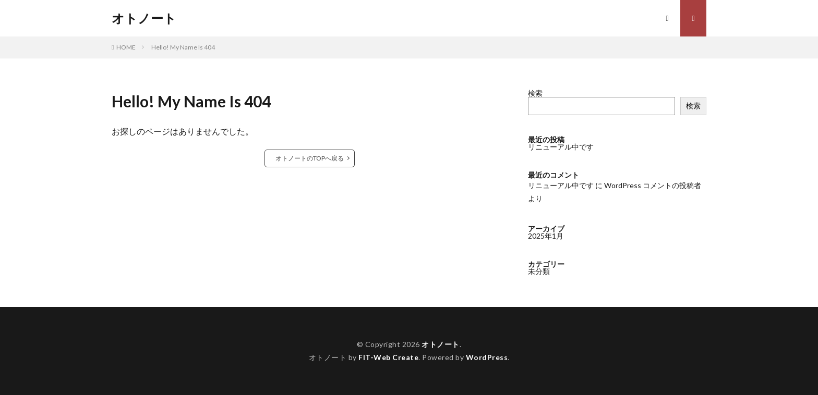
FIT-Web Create (388, 357)
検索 (535, 93)
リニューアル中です (561, 146)
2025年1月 (545, 235)
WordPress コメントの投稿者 (652, 185)
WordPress (487, 357)
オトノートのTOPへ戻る (309, 158)
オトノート (144, 18)
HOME (126, 47)
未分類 (539, 271)
